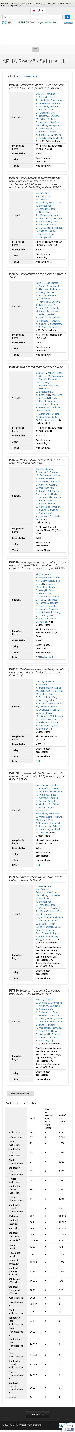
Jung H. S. (44, 308)
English (38, 10)
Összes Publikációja (20, 1093)
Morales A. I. (50, 420)
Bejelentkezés (64, 4)
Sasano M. (44, 829)
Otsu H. (43, 820)
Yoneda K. (44, 209)
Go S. (42, 599)
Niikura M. (44, 97)
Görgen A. (44, 286)
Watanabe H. (45, 1012)
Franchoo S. (44, 302)
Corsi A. (39, 681)
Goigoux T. (41, 373)
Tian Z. (50, 228)
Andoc (37, 4)
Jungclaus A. (45, 710)
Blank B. (40, 469)
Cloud (22, 4)
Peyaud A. (44, 823)
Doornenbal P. (46, 385)
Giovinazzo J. (46, 475)
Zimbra (14, 4)
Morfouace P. (45, 317)
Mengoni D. (44, 292)
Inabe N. (43, 500)
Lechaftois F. (46, 691)
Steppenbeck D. (47, 577)
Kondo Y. (43, 609)
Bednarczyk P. (46, 703)
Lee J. (42, 218)
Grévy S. (43, 379)
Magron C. (44, 481)
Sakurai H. (46, 138)
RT (44, 4)
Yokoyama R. (45, 237)
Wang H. (40, 193)
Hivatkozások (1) (48, 657)
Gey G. (42, 1018)
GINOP (4, 6)
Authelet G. (44, 795)
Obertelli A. (44, 103)
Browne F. (44, 1015)
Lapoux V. (43, 122)
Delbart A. (44, 116)
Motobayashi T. (46, 128)
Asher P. (52, 373)
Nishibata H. (45, 320)
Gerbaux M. (44, 376)
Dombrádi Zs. (45, 596)
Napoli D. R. (44, 1031)
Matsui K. (44, 716)
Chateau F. (44, 113)
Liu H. (48, 218)
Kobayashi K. (46, 215)
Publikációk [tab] (13, 76)
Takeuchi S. (44, 697)
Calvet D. (43, 798)
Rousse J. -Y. (45, 826)
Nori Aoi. (43, 700)
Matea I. (43, 314)
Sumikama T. (45, 407)
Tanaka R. (46, 933)
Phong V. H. (44, 395)
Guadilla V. (44, 417)
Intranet (52, 4)
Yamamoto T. (44, 234)
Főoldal (4, 4)
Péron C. (43, 131)
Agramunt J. (45, 414)
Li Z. (48, 311)
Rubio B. (45, 494)
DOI (38, 657)
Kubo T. (43, 401)
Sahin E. (40, 283)
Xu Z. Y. (39, 999)
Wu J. (54, 395)
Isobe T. (43, 305)
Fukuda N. (46, 398)
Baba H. (43, 109)
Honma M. (44, 603)
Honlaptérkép (37, 1414)
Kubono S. (55, 1021)
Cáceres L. (44, 908)
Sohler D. (44, 100)
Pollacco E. (44, 722)
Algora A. (43, 484)
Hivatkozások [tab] (30, 76)
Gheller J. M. (45, 804)
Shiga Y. (40, 574)
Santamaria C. (45, 725)
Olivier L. (40, 94)
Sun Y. (42, 228)
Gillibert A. (45, 119)
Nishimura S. (45, 507)
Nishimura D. (45, 221)
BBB (30, 4)
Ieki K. (42, 606)
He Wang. (40, 886)
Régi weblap (15, 6)
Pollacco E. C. (45, 135)
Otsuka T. (43, 106)
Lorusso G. (44, 1002)
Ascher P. (43, 472)
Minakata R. (46, 917)
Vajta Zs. (43, 231)
